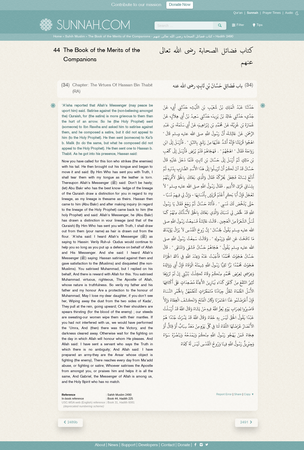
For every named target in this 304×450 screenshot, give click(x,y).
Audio (289, 13)
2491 (246, 422)
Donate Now (179, 5)
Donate (184, 445)
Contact (168, 445)
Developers (148, 445)
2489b (70, 422)
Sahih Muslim (75, 36)
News (113, 445)
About (100, 445)
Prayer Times (271, 13)
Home (57, 36)
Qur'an (238, 13)
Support (128, 445)
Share (237, 394)
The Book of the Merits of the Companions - (150, 36)
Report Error (224, 394)
